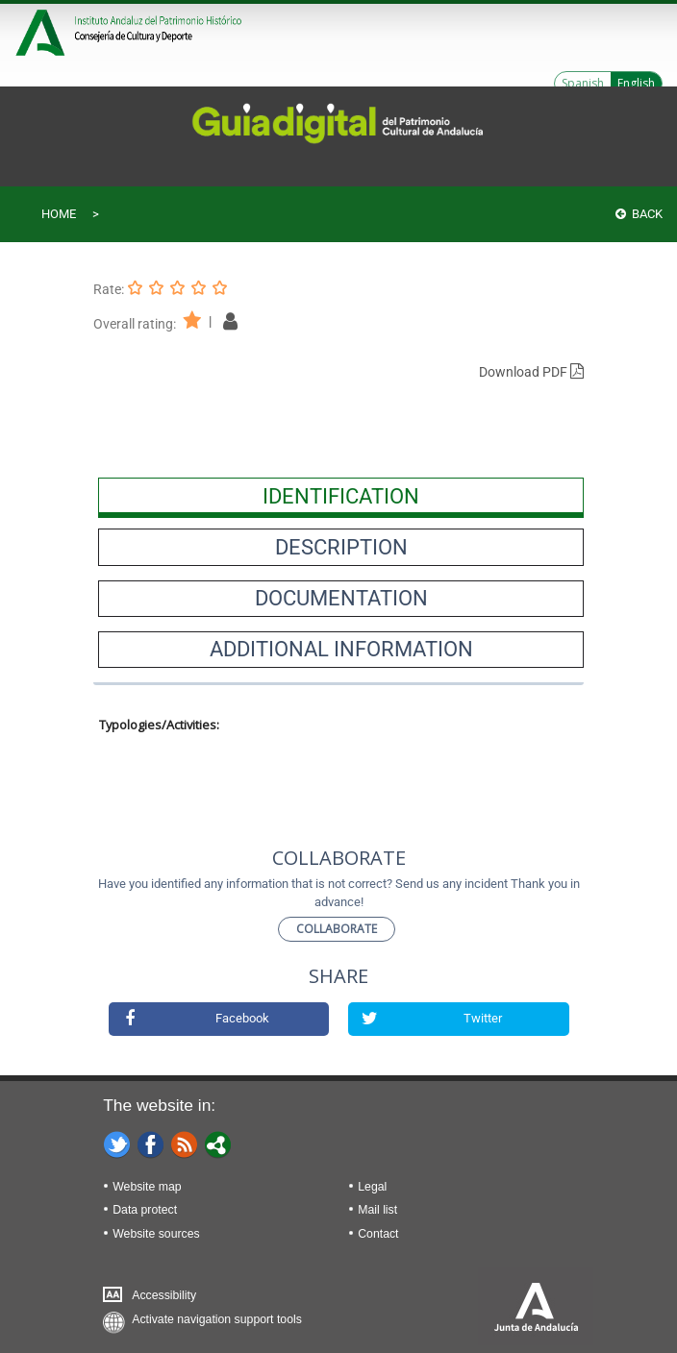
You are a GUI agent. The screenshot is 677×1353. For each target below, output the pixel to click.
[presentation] (341, 496)
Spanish (583, 83)
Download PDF (531, 372)
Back (639, 214)
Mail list (377, 1210)
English (636, 83)
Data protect (145, 1210)
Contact (378, 1234)
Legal (372, 1186)
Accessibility (164, 1295)
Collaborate (336, 929)
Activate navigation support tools (217, 1319)
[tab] (341, 496)
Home (58, 214)
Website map (147, 1186)
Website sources (156, 1234)
